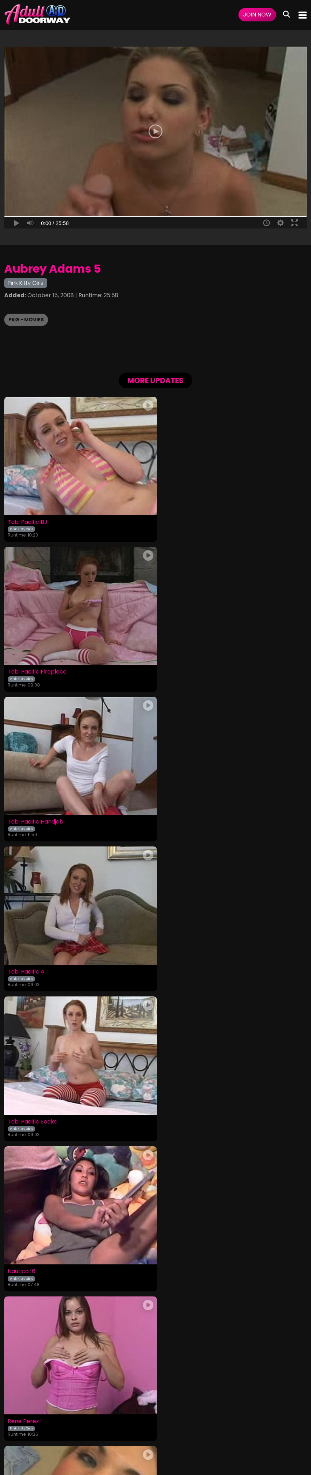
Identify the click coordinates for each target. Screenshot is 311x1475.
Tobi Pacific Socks (32, 817)
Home (17, 1424)
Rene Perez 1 (25, 965)
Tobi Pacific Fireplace (189, 520)
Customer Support (184, 1424)
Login (55, 1424)
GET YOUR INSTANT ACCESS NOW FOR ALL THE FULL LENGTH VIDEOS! (155, 1335)
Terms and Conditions (93, 1424)
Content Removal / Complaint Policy (256, 1424)
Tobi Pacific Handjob (35, 668)
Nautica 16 (173, 817)
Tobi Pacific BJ (27, 520)
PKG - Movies (26, 319)
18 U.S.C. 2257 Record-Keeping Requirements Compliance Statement (155, 1405)
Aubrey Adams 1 (181, 965)
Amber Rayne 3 (181, 1261)
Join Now (257, 15)
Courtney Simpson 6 (35, 1113)
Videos (37, 1424)
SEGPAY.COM (135, 1443)
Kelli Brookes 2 (179, 1113)
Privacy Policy (140, 1424)
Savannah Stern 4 (32, 1261)
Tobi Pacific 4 (178, 668)
